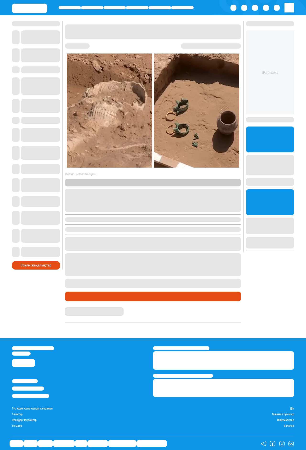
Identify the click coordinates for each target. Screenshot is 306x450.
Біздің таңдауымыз (151, 443)
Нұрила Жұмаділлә (78, 309)
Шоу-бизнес (182, 7)
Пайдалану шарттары (30, 396)
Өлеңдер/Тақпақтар (24, 420)
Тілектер (17, 414)
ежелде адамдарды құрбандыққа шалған (203, 281)
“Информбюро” (151, 184)
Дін (292, 408)
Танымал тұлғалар (283, 414)
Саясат (70, 7)
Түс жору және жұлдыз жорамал (32, 408)
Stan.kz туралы (25, 381)
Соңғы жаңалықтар (36, 265)
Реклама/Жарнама (28, 389)
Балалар (289, 425)
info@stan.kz (21, 354)
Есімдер (17, 425)
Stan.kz (83, 184)
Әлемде (114, 7)
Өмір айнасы (137, 7)
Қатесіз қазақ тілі (122, 443)
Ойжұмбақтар (285, 420)
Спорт (159, 7)
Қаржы (92, 7)
